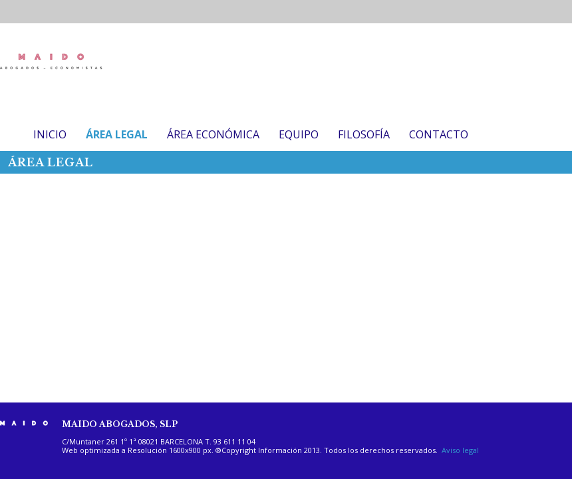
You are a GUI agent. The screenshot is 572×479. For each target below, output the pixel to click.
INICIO (50, 134)
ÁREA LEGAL (117, 134)
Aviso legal (460, 450)
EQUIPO (299, 134)
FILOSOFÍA (364, 134)
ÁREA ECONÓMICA (213, 134)
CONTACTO (438, 134)
